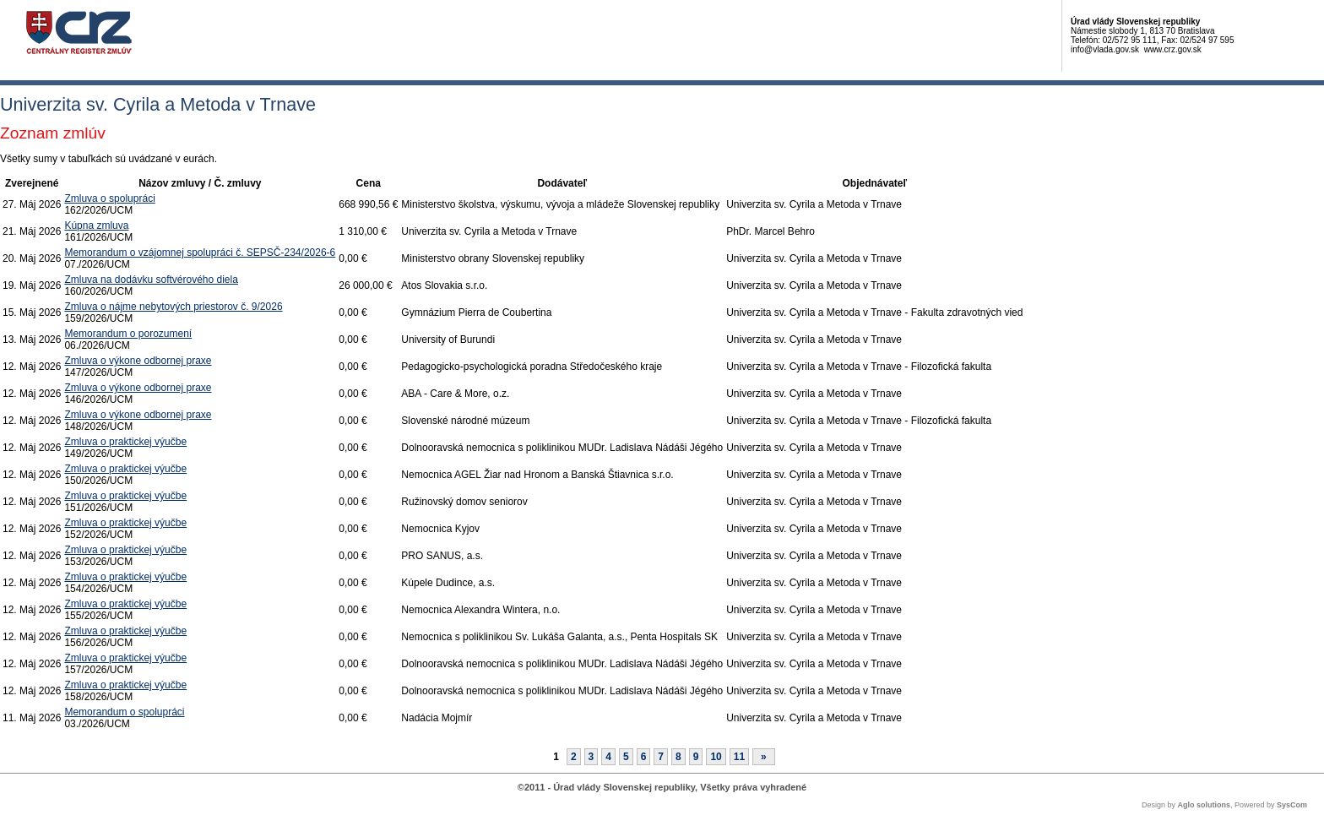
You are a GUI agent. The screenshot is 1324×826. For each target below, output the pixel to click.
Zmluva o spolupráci (109, 198)
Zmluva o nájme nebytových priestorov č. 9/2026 (173, 306)
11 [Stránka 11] (739, 757)
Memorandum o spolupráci (124, 712)
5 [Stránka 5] (626, 757)
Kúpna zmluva (96, 225)
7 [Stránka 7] (661, 757)
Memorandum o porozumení (128, 334)
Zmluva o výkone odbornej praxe (137, 361)
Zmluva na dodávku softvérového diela (150, 279)
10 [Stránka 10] (715, 757)
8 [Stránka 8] (678, 757)
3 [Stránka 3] (591, 757)
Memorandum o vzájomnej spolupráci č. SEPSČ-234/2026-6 (199, 252)
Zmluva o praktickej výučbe (125, 442)
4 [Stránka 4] (608, 757)
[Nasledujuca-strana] (763, 756)
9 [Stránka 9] (696, 757)
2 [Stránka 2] (574, 757)
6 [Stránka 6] (644, 757)
